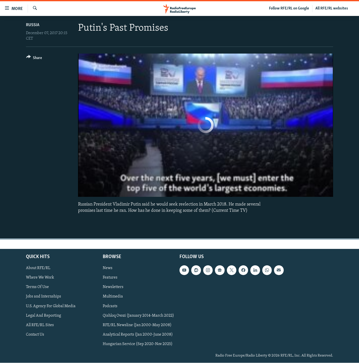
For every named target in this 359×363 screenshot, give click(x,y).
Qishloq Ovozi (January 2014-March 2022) (138, 316)
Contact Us (35, 335)
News (107, 268)
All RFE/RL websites (331, 8)
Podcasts (110, 306)
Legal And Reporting (43, 316)
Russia (32, 25)
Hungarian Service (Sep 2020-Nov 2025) (138, 344)
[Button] (34, 59)
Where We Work (40, 278)
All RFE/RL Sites (40, 325)
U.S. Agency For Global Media (51, 306)
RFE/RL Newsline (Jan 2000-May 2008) (137, 325)
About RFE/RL (38, 268)
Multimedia (113, 297)
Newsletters (113, 287)
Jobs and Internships (43, 297)
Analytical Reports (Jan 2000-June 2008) (138, 335)
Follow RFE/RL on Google (289, 8)
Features (110, 278)
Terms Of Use (37, 287)
